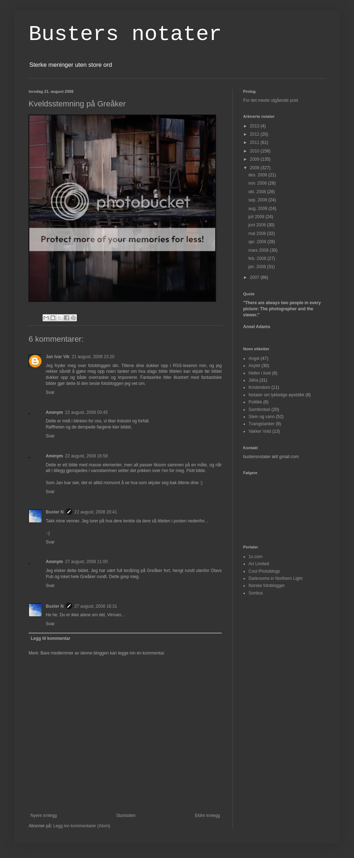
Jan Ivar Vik (58, 356)
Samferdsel (259, 409)
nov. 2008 (258, 183)
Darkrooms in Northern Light (276, 578)
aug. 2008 (258, 208)
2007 (255, 277)
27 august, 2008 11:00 (86, 561)
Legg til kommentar (50, 638)
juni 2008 (257, 224)
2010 (255, 151)
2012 (255, 134)
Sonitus (256, 593)
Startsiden (126, 815)
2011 (255, 142)
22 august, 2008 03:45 (86, 412)
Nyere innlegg (43, 815)
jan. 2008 (257, 266)
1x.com (255, 556)
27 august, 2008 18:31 (95, 606)
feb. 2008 (257, 258)
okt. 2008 (257, 191)
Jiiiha (253, 380)
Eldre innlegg (207, 815)
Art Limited (259, 563)
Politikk (255, 402)
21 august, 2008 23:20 (93, 356)
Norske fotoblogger (267, 585)
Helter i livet (260, 373)
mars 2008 (259, 250)
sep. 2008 (258, 199)
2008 (255, 167)
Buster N (55, 512)
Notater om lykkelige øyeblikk (276, 394)
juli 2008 (256, 216)
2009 (255, 159)
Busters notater (125, 34)
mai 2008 (257, 233)
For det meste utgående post (270, 100)
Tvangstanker (262, 423)
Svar (50, 392)
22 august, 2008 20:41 (95, 512)
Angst (254, 358)
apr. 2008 (257, 241)
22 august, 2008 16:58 (86, 455)
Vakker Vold (260, 431)
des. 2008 (258, 174)
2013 (255, 126)
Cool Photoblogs (264, 571)
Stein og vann (262, 416)
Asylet (254, 365)
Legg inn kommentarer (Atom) (81, 825)
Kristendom (259, 387)
